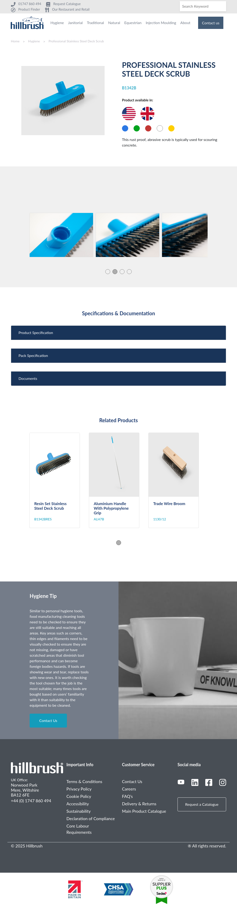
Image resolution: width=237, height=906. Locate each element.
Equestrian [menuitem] (132, 22)
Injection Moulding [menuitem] (161, 22)
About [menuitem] (185, 22)
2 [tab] (115, 271)
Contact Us (48, 720)
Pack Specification (33, 355)
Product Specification (36, 332)
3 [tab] (122, 271)
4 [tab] (129, 271)
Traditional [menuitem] (95, 22)
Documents (28, 378)
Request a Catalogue (201, 804)
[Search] (203, 6)
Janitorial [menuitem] (75, 22)
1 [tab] (108, 271)
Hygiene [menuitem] (57, 22)
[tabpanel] (61, 235)
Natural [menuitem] (114, 22)
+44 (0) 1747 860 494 (31, 800)
